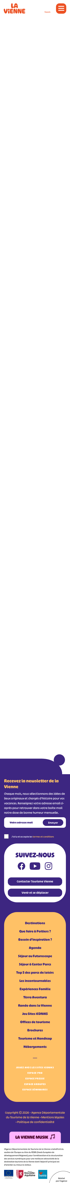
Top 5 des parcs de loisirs (35, 972)
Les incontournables (35, 981)
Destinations (35, 923)
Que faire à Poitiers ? (35, 931)
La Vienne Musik (35, 1137)
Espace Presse (35, 1078)
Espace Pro (35, 1073)
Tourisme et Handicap (35, 1038)
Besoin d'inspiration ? (35, 939)
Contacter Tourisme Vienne (35, 881)
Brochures (35, 1030)
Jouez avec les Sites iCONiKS (35, 1067)
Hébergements (35, 1047)
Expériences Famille (35, 989)
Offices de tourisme (35, 1022)
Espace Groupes (35, 1084)
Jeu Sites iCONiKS (35, 1014)
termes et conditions (43, 836)
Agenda (35, 948)
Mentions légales (52, 1117)
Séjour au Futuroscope (35, 956)
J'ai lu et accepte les (33, 836)
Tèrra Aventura (35, 997)
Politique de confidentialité (35, 1122)
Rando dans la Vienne (35, 1005)
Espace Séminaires (35, 1089)
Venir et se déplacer (35, 893)
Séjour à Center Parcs (35, 964)
